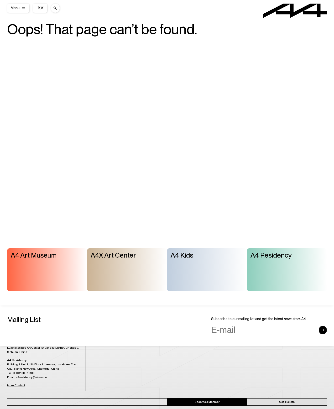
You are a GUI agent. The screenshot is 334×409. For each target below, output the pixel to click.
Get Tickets (287, 402)
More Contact (16, 385)
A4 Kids (182, 255)
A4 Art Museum (34, 255)
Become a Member (207, 402)
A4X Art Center (113, 255)
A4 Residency (271, 255)
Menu (15, 8)
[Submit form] (323, 330)
